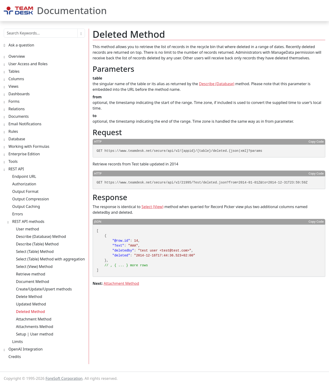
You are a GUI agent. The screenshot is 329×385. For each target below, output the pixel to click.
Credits (14, 356)
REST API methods (28, 221)
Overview (16, 56)
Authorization (24, 184)
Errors (17, 214)
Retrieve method (30, 274)
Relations (16, 108)
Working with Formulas (28, 146)
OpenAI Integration (25, 349)
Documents (18, 116)
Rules (13, 131)
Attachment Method (121, 283)
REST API (16, 169)
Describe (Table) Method (37, 244)
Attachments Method (34, 326)
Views (13, 86)
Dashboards (19, 93)
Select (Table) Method (35, 251)
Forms (13, 101)
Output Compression (30, 199)
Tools (13, 161)
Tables (13, 71)
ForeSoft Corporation (64, 378)
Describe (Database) (216, 83)
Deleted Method (30, 311)
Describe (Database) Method (41, 236)
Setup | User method (34, 334)
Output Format (25, 191)
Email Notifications (24, 123)
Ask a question (21, 45)
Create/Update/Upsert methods (44, 289)
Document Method (32, 281)
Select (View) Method (34, 266)
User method (27, 229)
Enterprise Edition (24, 153)
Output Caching (26, 206)
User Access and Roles (28, 63)
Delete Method (29, 296)
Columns (16, 78)
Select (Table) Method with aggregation (50, 259)
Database (16, 138)
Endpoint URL (24, 176)
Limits (17, 341)
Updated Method (31, 304)
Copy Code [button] (316, 141)
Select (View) (152, 206)
